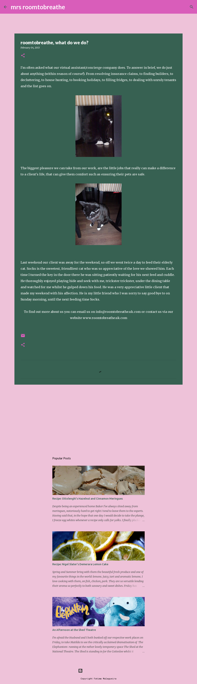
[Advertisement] (98, 417)
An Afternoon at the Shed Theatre (74, 629)
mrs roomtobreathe (38, 7)
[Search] (70, 7)
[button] (23, 55)
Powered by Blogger (98, 671)
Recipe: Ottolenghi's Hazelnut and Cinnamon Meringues (87, 498)
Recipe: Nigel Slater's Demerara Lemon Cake (80, 564)
